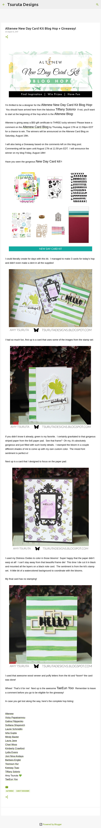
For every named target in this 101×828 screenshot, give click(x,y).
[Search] (42, 4)
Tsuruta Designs (22, 4)
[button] (6, 37)
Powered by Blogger (50, 824)
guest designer (22, 791)
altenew (9, 791)
